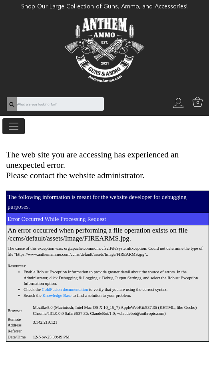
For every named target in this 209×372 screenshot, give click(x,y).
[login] (179, 102)
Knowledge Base (57, 295)
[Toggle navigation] (13, 126)
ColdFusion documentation (65, 289)
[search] (12, 104)
